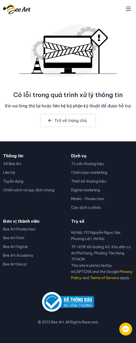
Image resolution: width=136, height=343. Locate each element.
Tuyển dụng (13, 181)
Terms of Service (104, 278)
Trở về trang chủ (67, 120)
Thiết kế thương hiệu (88, 181)
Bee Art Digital (15, 246)
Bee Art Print (13, 238)
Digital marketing (85, 190)
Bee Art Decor (15, 264)
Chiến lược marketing (89, 172)
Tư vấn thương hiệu (87, 164)
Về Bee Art (12, 164)
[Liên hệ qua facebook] (120, 326)
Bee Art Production (19, 229)
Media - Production (87, 199)
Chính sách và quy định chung (28, 190)
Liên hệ (9, 172)
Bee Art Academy (18, 255)
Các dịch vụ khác (86, 207)
